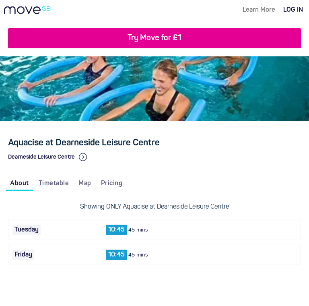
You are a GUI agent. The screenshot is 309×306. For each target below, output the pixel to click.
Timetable (54, 183)
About (19, 183)
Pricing (112, 183)
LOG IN (293, 10)
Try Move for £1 (154, 38)
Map (84, 183)
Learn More (259, 10)
